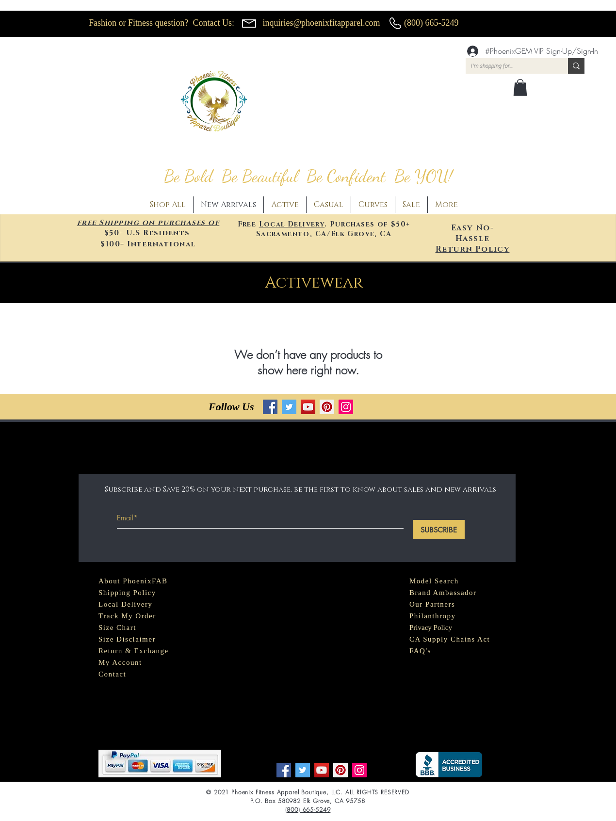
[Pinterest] (327, 407)
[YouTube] (308, 407)
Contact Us (212, 23)
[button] (520, 87)
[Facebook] (270, 407)
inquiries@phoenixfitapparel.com (321, 23)
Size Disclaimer (127, 639)
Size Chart (117, 627)
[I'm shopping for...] (509, 66)
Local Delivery (292, 224)
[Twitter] (289, 407)
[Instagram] (346, 407)
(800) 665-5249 (431, 23)
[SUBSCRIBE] (439, 529)
